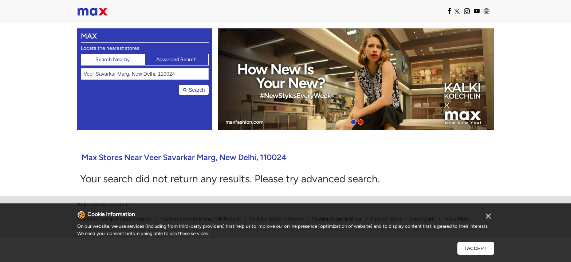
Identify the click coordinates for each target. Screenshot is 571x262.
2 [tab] (360, 121)
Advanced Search (176, 59)
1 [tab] (352, 121)
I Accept (476, 248)
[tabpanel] (356, 79)
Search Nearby (112, 59)
